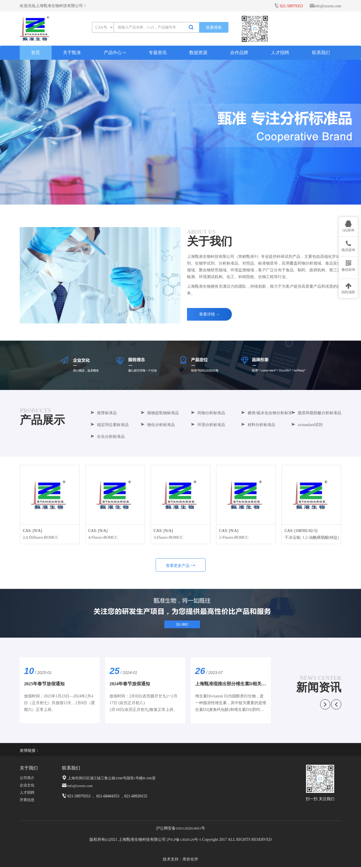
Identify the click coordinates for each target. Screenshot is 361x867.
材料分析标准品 (258, 425)
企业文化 (27, 785)
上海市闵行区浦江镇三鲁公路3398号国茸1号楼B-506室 (112, 778)
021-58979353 (291, 6)
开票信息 (27, 800)
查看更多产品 (180, 566)
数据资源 (198, 52)
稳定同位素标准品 (109, 425)
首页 (41, 52)
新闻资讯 (318, 687)
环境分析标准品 (208, 425)
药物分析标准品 (208, 413)
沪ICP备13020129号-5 (184, 839)
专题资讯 (158, 52)
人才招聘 (280, 52)
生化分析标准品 (107, 436)
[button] (180, 198)
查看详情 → (209, 314)
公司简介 (27, 778)
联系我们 (321, 52)
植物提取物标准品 (159, 413)
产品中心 (115, 52)
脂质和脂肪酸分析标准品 (316, 413)
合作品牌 (239, 52)
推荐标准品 (103, 413)
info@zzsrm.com (327, 6)
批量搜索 (214, 27)
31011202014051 (188, 828)
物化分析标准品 (157, 425)
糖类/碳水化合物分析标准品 (268, 413)
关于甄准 (72, 52)
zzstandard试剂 (307, 425)
